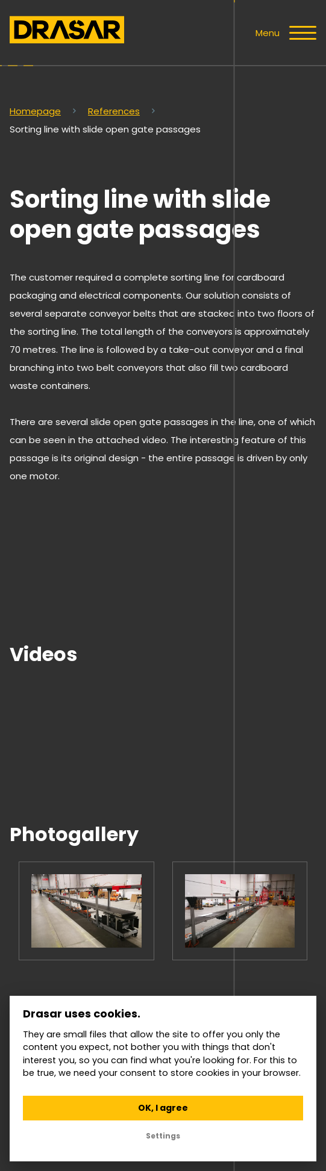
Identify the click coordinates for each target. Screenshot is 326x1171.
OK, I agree (163, 1108)
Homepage (35, 111)
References (114, 111)
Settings (163, 1136)
